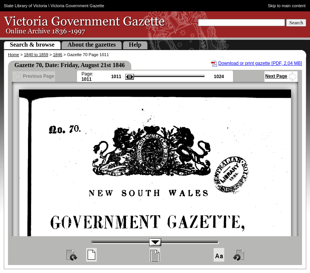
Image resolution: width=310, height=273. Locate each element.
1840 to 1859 (36, 54)
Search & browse (32, 44)
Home (13, 54)
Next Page (281, 76)
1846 (57, 54)
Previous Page (33, 76)
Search (296, 22)
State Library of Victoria (25, 5)
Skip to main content (287, 5)
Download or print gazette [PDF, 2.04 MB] (260, 63)
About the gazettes (92, 44)
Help (135, 44)
